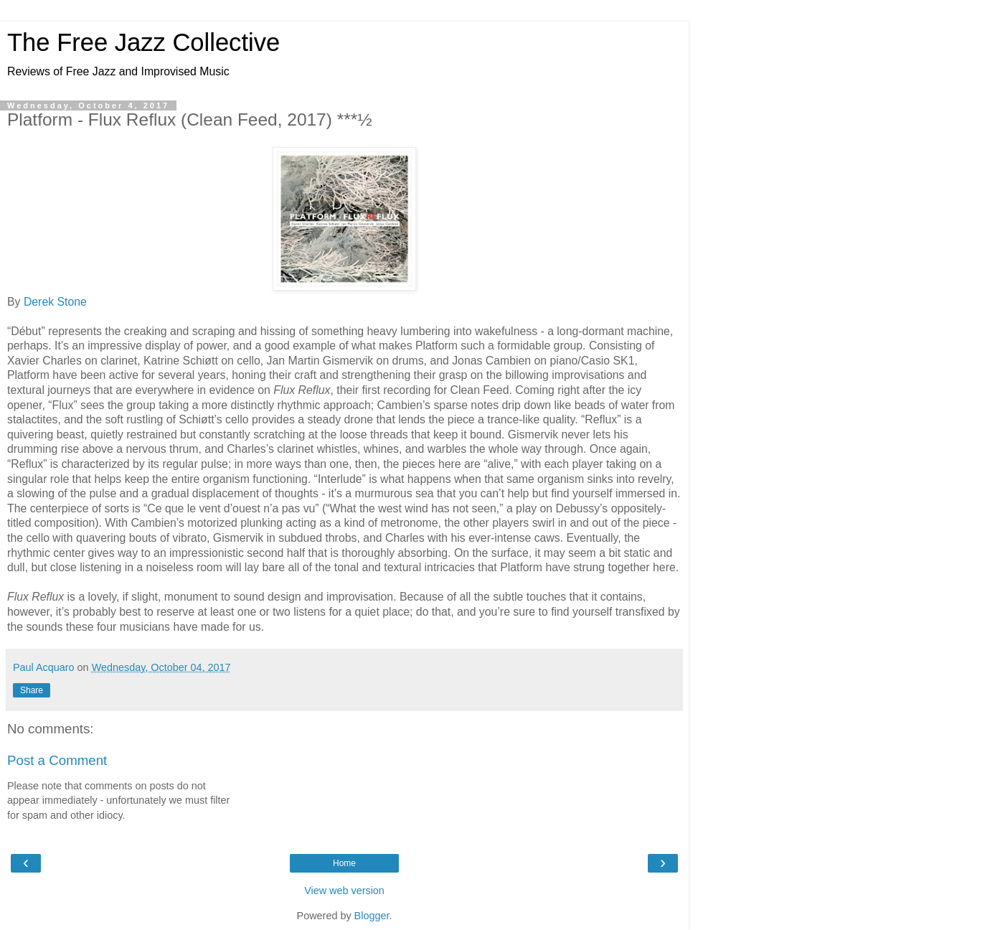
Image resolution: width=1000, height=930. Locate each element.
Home (344, 863)
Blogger (372, 915)
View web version (344, 890)
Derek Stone (55, 302)
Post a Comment (57, 760)
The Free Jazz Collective (143, 42)
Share (31, 690)
